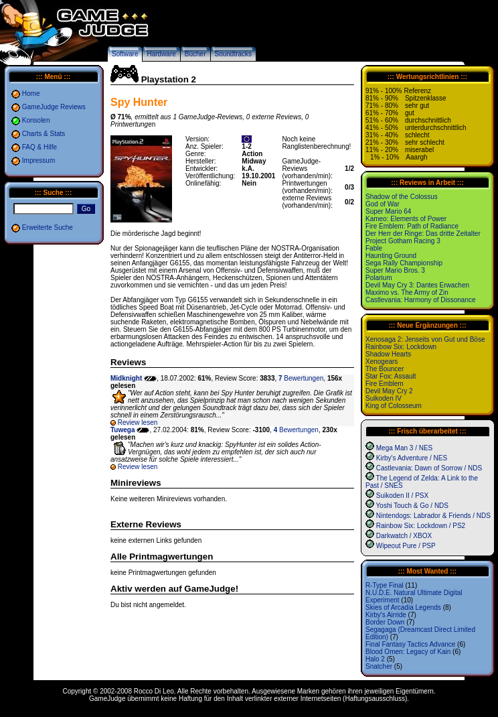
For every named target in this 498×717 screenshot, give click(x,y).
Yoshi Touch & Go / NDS (412, 505)
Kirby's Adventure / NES (411, 458)
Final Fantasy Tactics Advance (410, 644)
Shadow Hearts (388, 354)
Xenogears (381, 361)
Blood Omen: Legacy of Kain (407, 651)
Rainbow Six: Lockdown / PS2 (420, 525)
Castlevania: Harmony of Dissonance (420, 300)
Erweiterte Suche (47, 227)
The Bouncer (384, 369)
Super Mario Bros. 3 (395, 270)
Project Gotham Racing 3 (402, 241)
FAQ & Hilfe (39, 147)
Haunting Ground (390, 255)
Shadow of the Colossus (401, 196)
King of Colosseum (393, 405)
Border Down (384, 622)
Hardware (161, 54)
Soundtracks (233, 54)
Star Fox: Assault (390, 376)
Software (125, 54)
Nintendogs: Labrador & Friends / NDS (433, 515)
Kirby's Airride (385, 614)
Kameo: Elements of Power (405, 218)
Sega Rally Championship (403, 263)
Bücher (195, 54)
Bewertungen (300, 378)
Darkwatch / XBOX (404, 535)
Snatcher (378, 666)
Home (31, 93)
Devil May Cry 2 (389, 391)
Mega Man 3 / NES (404, 448)
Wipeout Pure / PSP (406, 545)
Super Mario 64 (388, 211)
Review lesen (137, 422)
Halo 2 (375, 659)
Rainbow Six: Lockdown (400, 346)
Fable (373, 248)
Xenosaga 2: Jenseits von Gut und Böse (425, 339)
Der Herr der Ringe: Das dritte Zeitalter (423, 233)
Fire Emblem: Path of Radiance (412, 226)
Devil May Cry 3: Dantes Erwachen (417, 285)
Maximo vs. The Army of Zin (406, 292)
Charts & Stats (43, 133)
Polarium (378, 277)
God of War (382, 204)
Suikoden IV (383, 398)
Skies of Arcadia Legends (403, 607)
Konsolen (36, 120)
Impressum (38, 160)
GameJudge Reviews (54, 107)
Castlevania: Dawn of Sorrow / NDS (429, 468)
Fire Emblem (384, 383)
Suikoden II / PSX (402, 495)
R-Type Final (384, 585)
